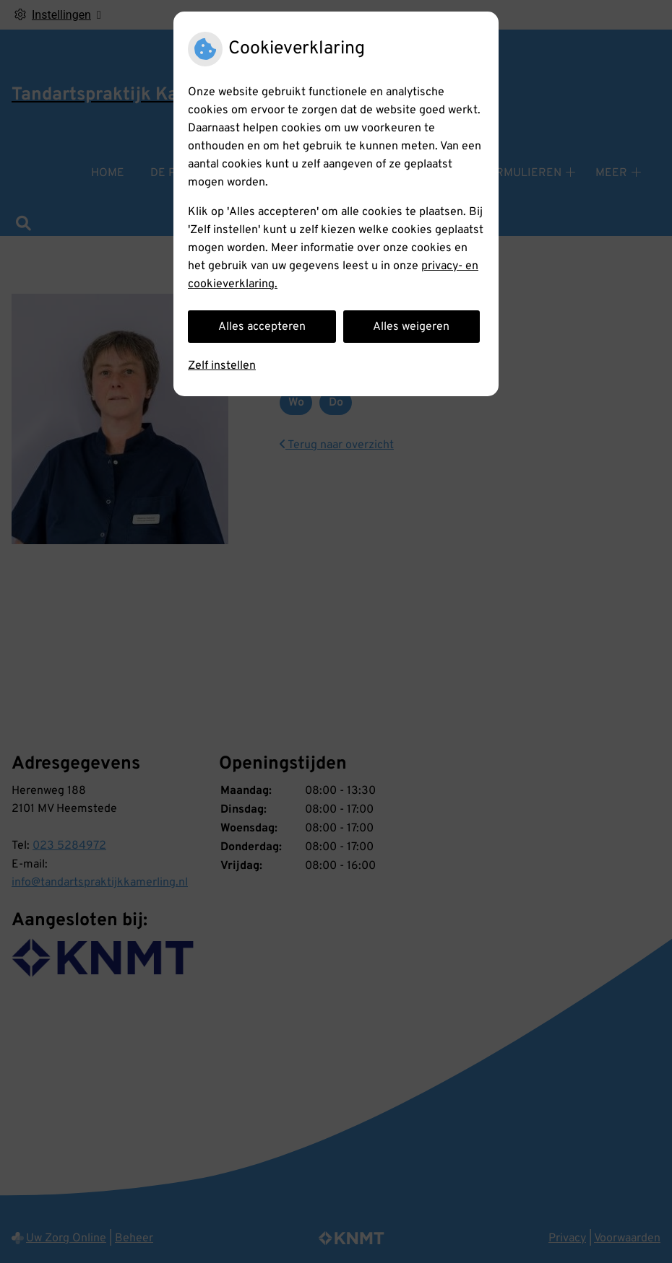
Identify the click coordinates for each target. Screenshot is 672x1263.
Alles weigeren (411, 327)
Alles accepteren (262, 327)
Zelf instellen (222, 366)
